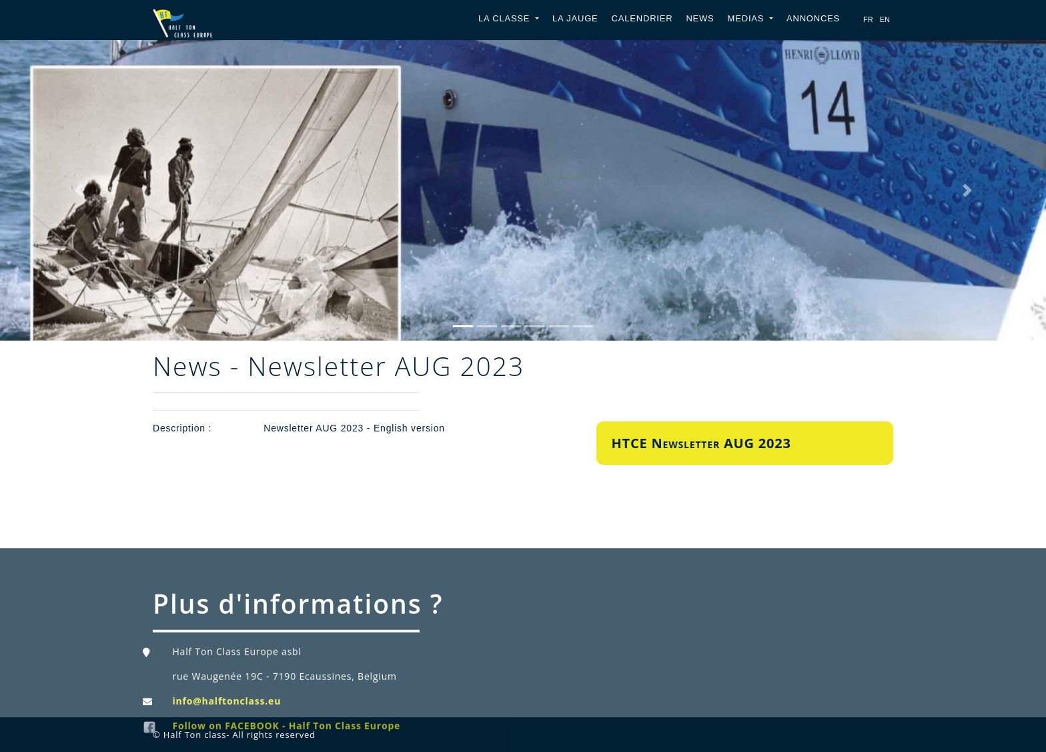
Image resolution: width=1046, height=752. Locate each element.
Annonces (813, 18)
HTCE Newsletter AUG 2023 (701, 443)
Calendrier (642, 18)
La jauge (575, 18)
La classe (505, 18)
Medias (747, 18)
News (700, 18)
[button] (78, 190)
